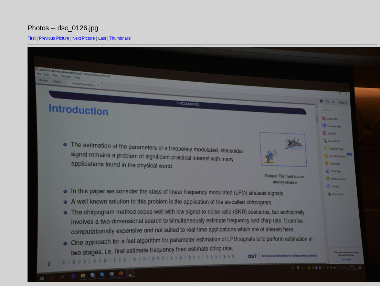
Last (102, 38)
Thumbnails (120, 38)
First (31, 38)
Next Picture (83, 38)
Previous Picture (54, 38)
